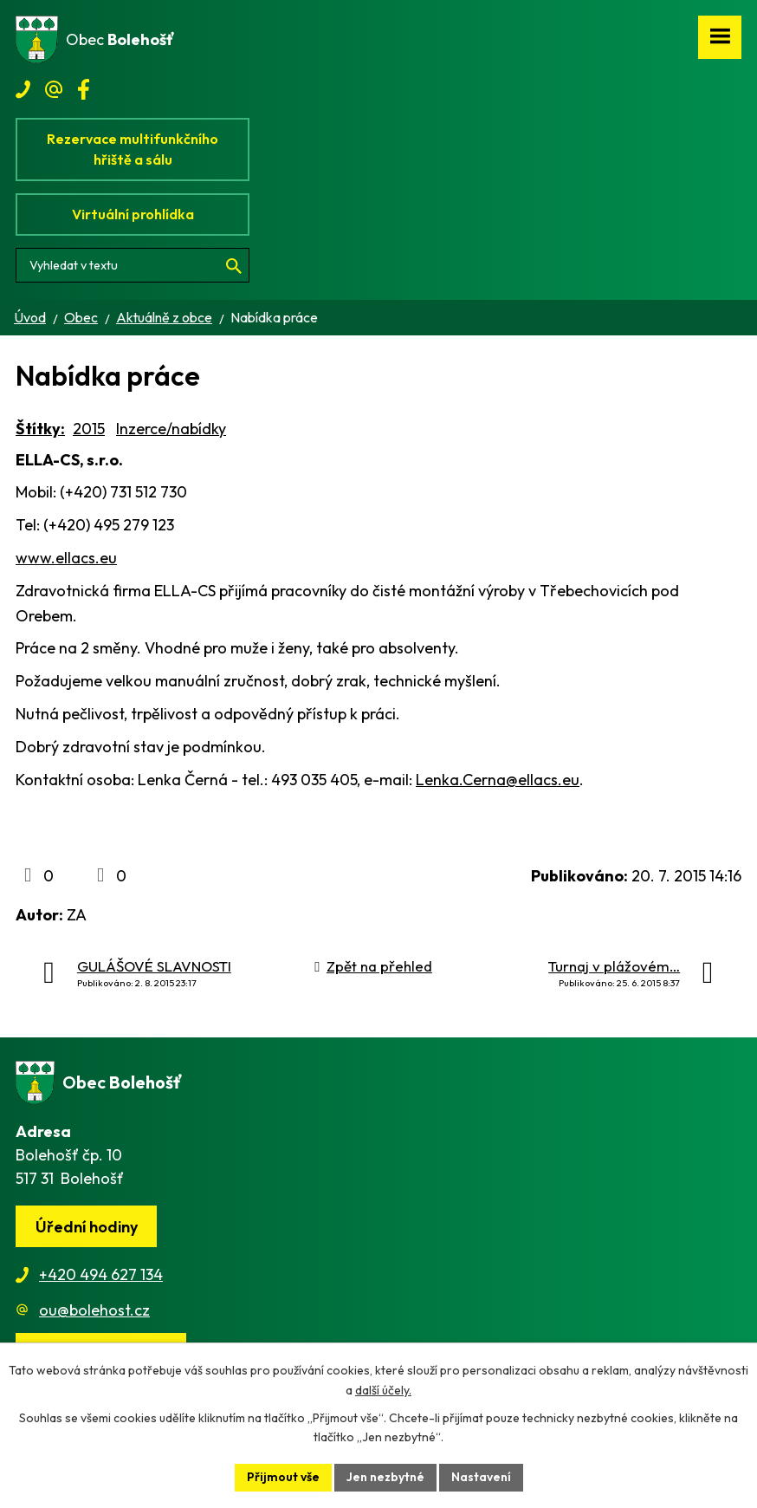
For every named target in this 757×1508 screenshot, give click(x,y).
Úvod (30, 317)
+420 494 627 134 (101, 1274)
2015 (89, 429)
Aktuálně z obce (164, 317)
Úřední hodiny (87, 1227)
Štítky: (40, 429)
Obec (81, 317)
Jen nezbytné (385, 1477)
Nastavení (481, 1477)
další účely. (383, 1390)
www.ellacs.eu (66, 558)
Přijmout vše (283, 1477)
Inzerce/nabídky (171, 429)
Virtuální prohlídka (133, 214)
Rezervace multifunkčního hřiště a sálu (132, 149)
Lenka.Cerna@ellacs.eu (497, 780)
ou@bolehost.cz (94, 1310)
